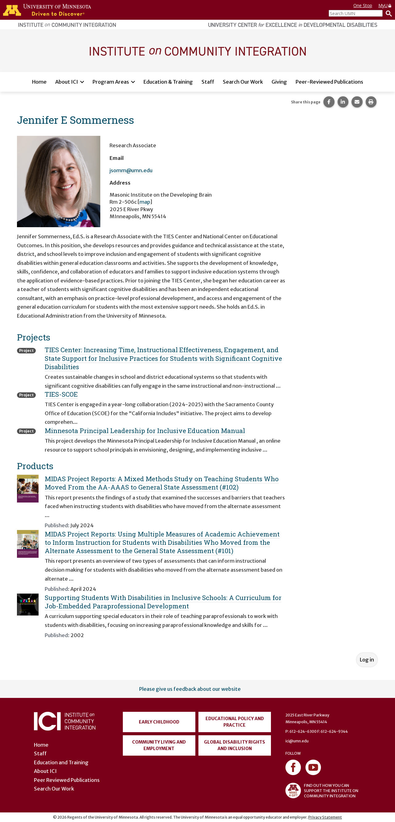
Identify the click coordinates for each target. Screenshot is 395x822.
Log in (367, 660)
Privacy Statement (325, 817)
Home (39, 82)
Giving (279, 82)
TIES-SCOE (61, 394)
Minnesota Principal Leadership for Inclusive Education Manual (145, 430)
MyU (385, 5)
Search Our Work (243, 82)
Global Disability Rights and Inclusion (234, 745)
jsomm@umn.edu (131, 170)
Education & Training (168, 82)
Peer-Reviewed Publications (329, 82)
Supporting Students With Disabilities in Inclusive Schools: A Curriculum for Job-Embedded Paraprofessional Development (163, 601)
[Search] (387, 13)
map (144, 202)
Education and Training (61, 762)
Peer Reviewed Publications (67, 780)
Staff (208, 82)
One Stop (362, 5)
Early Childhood (159, 722)
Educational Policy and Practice (235, 722)
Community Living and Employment (159, 745)
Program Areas (111, 82)
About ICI (66, 82)
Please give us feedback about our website (190, 689)
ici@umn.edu (297, 741)
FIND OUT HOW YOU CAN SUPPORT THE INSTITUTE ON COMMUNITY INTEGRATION (321, 790)
